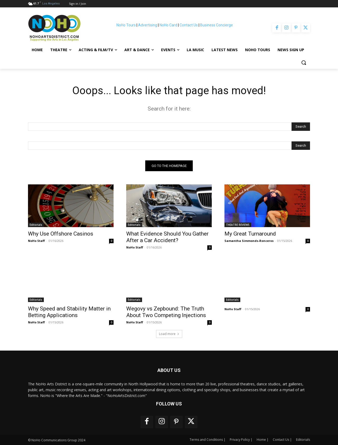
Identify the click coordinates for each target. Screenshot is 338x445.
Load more (169, 334)
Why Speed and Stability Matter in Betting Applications (69, 311)
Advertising (147, 25)
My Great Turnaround (250, 234)
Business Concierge (216, 25)
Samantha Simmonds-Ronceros (249, 241)
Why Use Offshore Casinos (60, 234)
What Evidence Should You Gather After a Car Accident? (167, 237)
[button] (303, 62)
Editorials (36, 225)
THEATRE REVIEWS (238, 225)
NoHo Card (168, 25)
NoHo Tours (126, 25)
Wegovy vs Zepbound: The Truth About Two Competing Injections (166, 311)
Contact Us (189, 25)
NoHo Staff (36, 241)
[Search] (301, 126)
